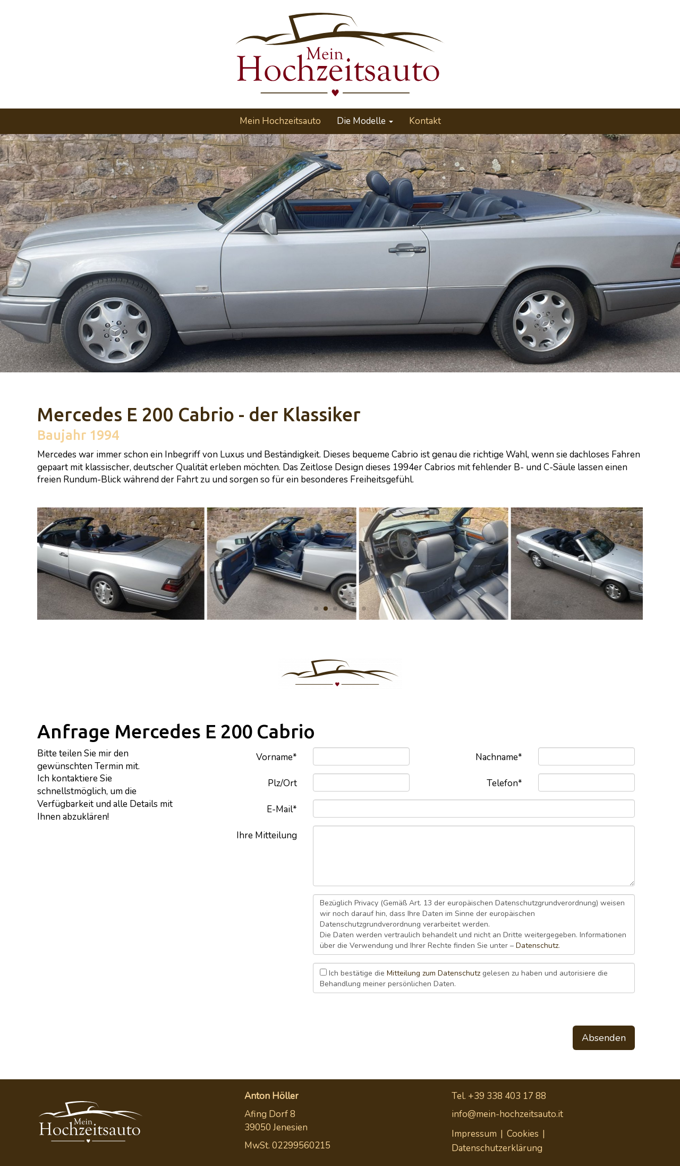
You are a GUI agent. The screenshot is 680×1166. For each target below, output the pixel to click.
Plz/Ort (282, 783)
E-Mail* (282, 809)
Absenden (604, 1037)
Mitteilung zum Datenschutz (433, 973)
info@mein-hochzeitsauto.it (507, 1114)
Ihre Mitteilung (266, 835)
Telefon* (504, 783)
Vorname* (276, 757)
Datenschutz (537, 945)
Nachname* (498, 757)
